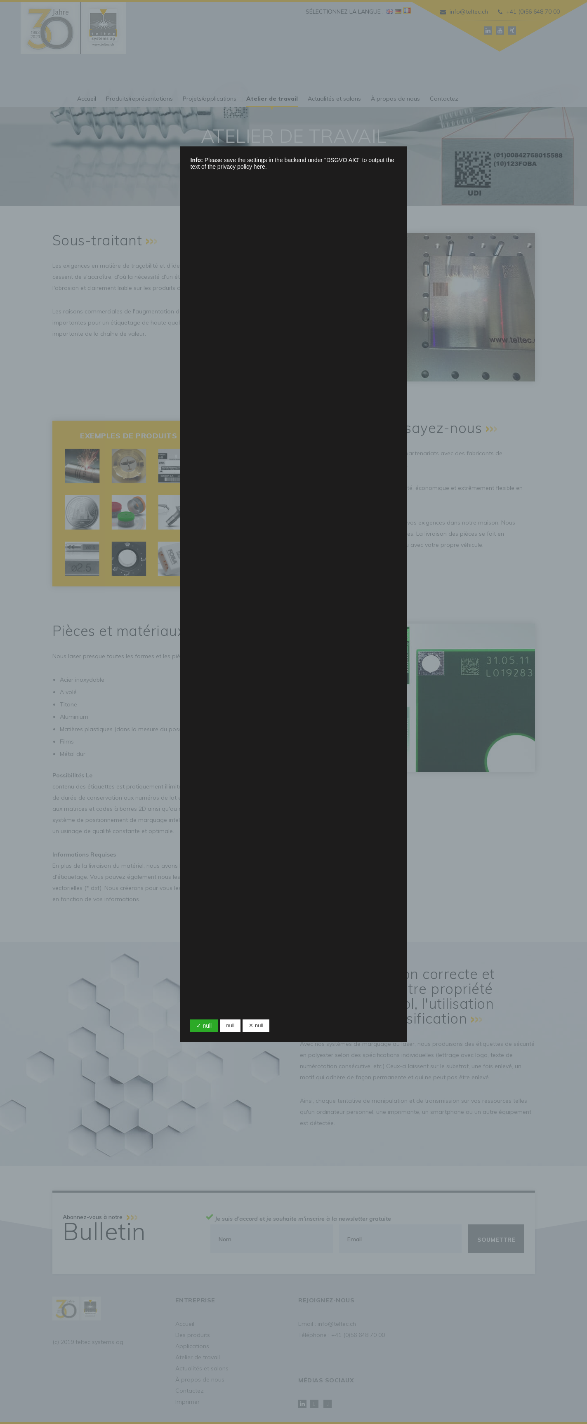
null (230, 1025)
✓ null (204, 1025)
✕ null (256, 1025)
